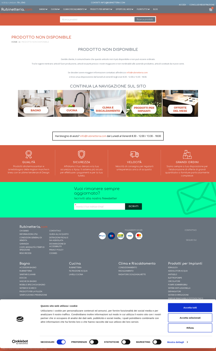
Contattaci (55, 230)
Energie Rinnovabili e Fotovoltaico (185, 298)
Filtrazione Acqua (78, 271)
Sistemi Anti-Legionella (179, 288)
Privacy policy (56, 249)
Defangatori (174, 291)
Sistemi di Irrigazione (178, 295)
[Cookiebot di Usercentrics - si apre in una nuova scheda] (20, 345)
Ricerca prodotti (145, 19)
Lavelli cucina (76, 274)
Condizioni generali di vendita (31, 238)
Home (14, 42)
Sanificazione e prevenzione (33, 295)
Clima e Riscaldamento (73, 9)
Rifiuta (190, 330)
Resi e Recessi (25, 253)
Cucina (54, 9)
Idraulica (173, 267)
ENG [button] (23, 3)
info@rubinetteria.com (137, 72)
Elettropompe (175, 277)
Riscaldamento (126, 271)
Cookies (53, 253)
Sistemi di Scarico (28, 288)
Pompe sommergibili (177, 284)
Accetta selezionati (190, 320)
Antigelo (172, 274)
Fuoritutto (142, 9)
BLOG (155, 9)
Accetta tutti (190, 310)
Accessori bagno (28, 267)
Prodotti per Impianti (100, 9)
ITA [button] (18, 3)
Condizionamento (128, 267)
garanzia (24, 243)
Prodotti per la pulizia (31, 291)
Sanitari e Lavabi (27, 274)
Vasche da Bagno (28, 281)
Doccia (23, 277)
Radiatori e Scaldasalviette (132, 274)
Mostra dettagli (175, 345)
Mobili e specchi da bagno (32, 284)
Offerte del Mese (123, 9)
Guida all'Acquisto (59, 234)
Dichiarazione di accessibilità (57, 245)
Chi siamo (24, 230)
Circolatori (174, 281)
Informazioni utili (29, 234)
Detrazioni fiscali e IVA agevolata (58, 238)
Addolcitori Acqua (178, 271)
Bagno (42, 9)
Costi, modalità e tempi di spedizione (32, 248)
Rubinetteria (26, 271)
